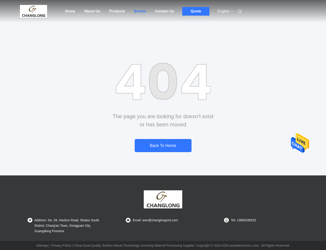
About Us (92, 11)
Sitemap (42, 245)
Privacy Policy (61, 245)
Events (140, 11)
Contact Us (164, 11)
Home (70, 11)
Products (117, 11)
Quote (196, 11)
